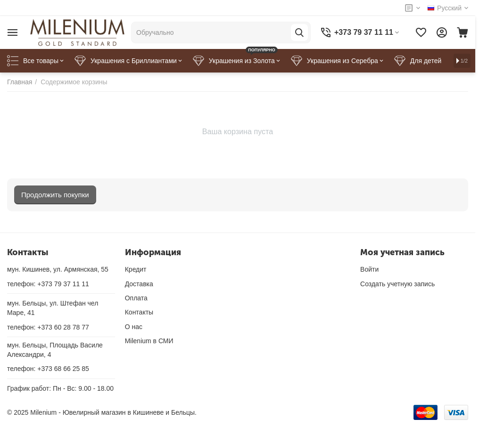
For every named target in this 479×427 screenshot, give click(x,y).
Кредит (136, 269)
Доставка (139, 284)
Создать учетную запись (397, 284)
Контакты (139, 312)
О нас (133, 326)
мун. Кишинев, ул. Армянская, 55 (57, 269)
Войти (369, 269)
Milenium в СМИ (149, 341)
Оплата (136, 298)
